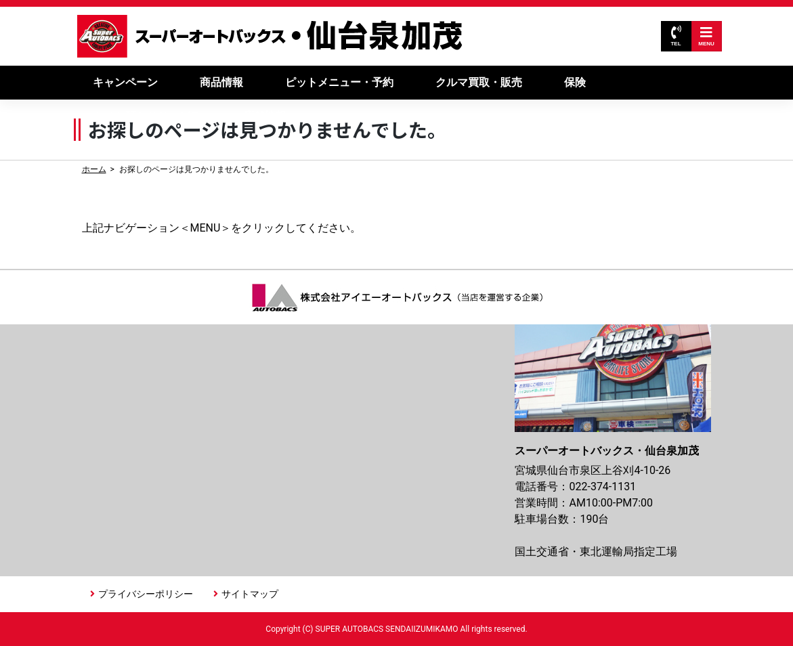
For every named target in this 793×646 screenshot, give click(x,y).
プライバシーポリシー (145, 593)
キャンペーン (125, 82)
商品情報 (221, 82)
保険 (575, 82)
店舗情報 (264, 116)
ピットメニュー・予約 (339, 82)
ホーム (94, 169)
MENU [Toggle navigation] (706, 36)
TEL (675, 36)
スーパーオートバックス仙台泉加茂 (270, 36)
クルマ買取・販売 (478, 82)
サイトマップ (249, 593)
